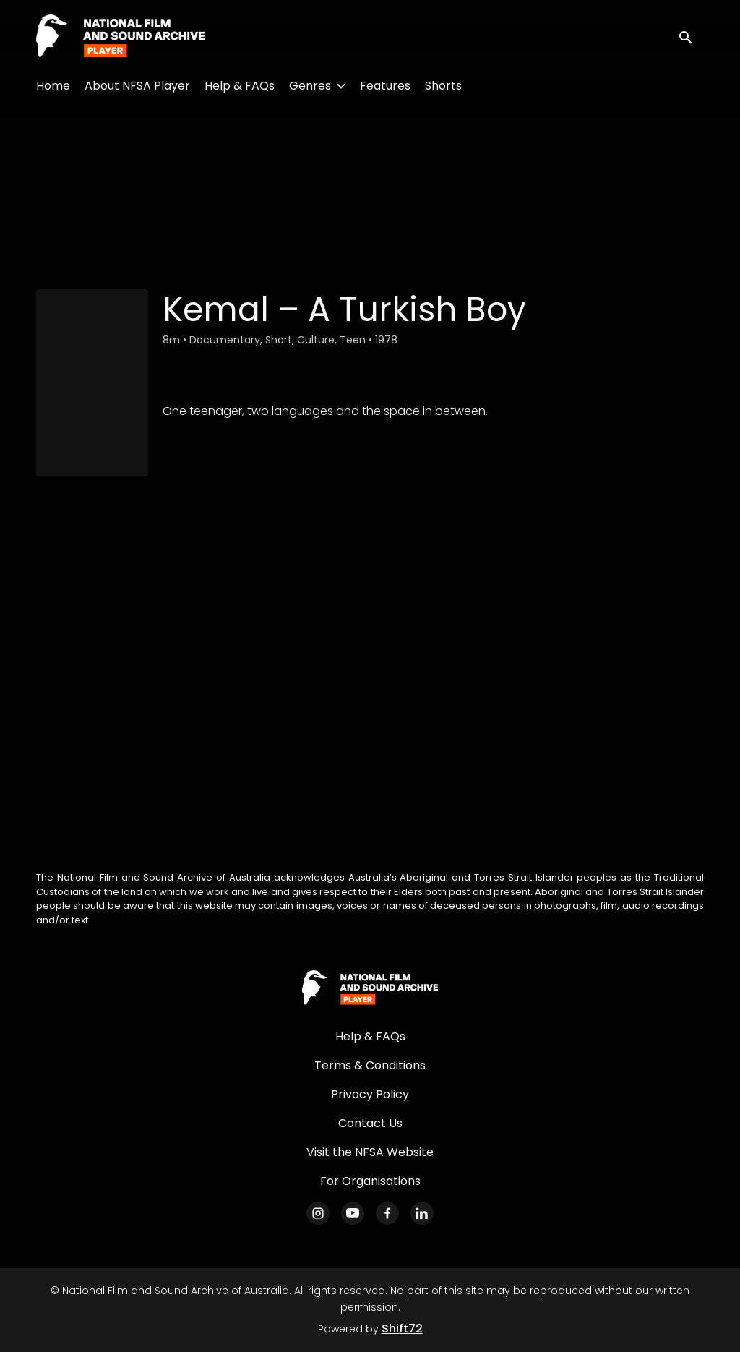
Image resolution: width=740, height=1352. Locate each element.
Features (385, 85)
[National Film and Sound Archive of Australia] (370, 988)
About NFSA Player (137, 85)
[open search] (691, 36)
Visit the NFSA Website (370, 1152)
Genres (310, 85)
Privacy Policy (370, 1094)
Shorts (443, 85)
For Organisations (370, 1181)
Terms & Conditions (370, 1065)
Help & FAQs (240, 85)
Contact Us (370, 1123)
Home (53, 85)
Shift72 (402, 1328)
